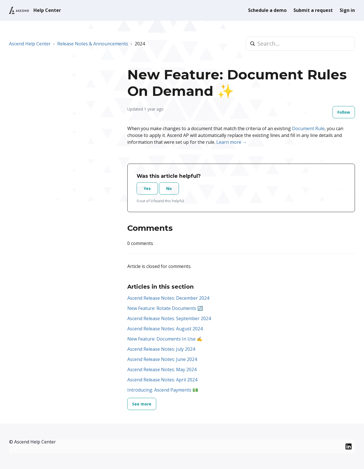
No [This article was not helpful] (169, 188)
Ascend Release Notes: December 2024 (168, 298)
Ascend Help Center (30, 44)
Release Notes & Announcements (92, 44)
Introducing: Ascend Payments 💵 (162, 390)
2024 (140, 44)
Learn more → (231, 142)
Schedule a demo (267, 10)
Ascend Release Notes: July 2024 (161, 349)
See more (141, 404)
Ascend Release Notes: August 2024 (165, 329)
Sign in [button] (347, 10)
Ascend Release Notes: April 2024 (162, 380)
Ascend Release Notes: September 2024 (169, 318)
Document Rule (308, 128)
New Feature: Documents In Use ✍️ (164, 339)
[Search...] (300, 44)
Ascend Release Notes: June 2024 (162, 359)
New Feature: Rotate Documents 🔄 (165, 308)
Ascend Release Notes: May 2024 (161, 369)
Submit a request (313, 10)
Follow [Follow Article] (343, 112)
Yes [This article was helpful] (147, 188)
